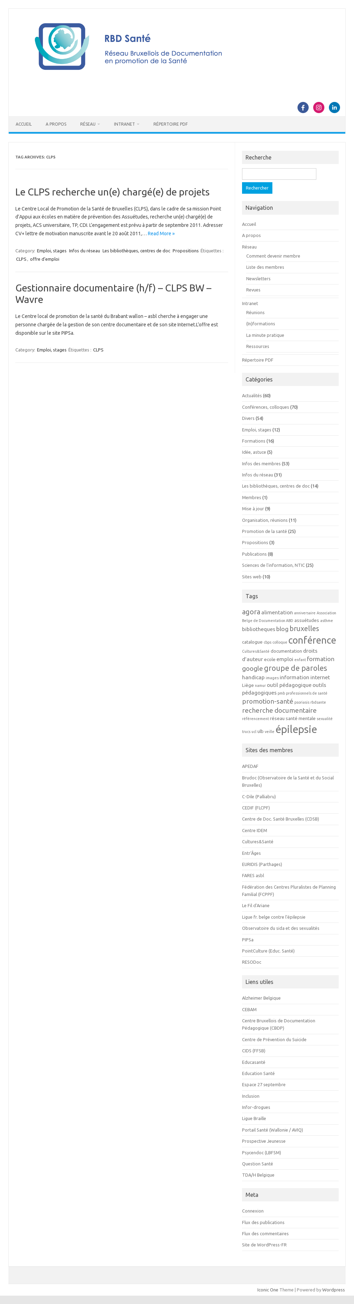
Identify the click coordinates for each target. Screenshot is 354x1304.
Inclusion (250, 1096)
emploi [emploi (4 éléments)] (285, 659)
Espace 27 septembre (264, 1084)
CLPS (21, 259)
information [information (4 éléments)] (294, 677)
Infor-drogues (256, 1107)
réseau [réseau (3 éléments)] (277, 718)
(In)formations (260, 323)
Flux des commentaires (265, 1233)
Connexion (253, 1210)
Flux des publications (263, 1222)
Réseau (88, 124)
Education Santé (258, 1073)
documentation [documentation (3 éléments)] (286, 651)
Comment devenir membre (273, 255)
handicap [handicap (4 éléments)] (253, 677)
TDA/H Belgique (258, 1174)
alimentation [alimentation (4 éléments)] (277, 612)
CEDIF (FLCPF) (256, 807)
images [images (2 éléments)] (272, 678)
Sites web (252, 576)
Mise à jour (253, 508)
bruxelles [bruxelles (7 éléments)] (304, 628)
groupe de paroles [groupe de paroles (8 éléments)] (295, 668)
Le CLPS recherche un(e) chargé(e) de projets (112, 191)
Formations (253, 440)
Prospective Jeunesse (264, 1141)
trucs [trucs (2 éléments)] (246, 731)
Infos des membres (261, 463)
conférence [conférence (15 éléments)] (312, 640)
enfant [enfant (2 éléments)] (300, 660)
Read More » (161, 233)
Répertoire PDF (170, 124)
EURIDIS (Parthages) (262, 864)
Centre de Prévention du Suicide (274, 1039)
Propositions (186, 250)
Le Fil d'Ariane (256, 905)
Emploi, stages (52, 250)
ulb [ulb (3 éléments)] (260, 731)
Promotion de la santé (264, 531)
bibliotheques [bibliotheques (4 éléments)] (258, 629)
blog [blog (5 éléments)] (282, 628)
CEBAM (249, 1009)
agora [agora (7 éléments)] (251, 612)
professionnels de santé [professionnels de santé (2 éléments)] (306, 693)
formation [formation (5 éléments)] (320, 658)
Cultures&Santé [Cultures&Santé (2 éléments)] (256, 651)
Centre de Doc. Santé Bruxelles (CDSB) (280, 818)
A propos (56, 124)
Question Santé (257, 1163)
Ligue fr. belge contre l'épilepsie (274, 916)
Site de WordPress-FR (264, 1244)
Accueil (24, 124)
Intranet (124, 124)
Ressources (257, 346)
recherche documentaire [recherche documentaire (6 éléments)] (279, 710)
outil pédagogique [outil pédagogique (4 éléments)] (289, 685)
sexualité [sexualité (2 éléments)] (325, 719)
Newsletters (258, 278)
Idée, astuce (254, 452)
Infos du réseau (84, 250)
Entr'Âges (251, 853)
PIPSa (248, 939)
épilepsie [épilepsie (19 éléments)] (296, 729)
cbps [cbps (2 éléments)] (267, 642)
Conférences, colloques (265, 407)
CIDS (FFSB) (253, 1050)
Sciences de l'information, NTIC (273, 565)
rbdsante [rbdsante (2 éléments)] (318, 702)
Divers (248, 418)
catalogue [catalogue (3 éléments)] (252, 642)
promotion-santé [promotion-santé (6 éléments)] (267, 701)
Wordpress (333, 1289)
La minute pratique (265, 335)
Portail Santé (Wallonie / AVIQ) (272, 1129)
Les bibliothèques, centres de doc (136, 250)
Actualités (252, 395)
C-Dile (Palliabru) (259, 796)
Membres (251, 497)
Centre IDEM (254, 830)
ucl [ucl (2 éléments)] (253, 731)
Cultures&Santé (257, 841)
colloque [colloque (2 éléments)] (279, 642)
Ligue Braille (254, 1118)
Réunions (255, 312)
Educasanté (253, 1062)
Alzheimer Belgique (261, 997)
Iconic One (267, 1289)
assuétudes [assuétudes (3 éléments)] (306, 620)
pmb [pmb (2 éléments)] (281, 693)
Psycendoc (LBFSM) (261, 1152)
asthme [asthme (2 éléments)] (326, 620)
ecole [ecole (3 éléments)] (270, 659)
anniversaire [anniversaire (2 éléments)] (305, 613)
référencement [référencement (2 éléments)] (255, 719)
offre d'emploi (44, 259)
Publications (254, 553)
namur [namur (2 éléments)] (260, 685)
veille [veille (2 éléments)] (269, 731)
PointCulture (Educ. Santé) (268, 950)
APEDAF (250, 766)
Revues (253, 289)
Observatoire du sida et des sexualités (280, 928)
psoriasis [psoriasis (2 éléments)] (301, 702)
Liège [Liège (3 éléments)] (248, 685)
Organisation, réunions (265, 520)
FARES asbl (253, 875)
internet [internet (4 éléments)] (320, 677)
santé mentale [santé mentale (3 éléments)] (301, 718)
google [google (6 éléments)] (252, 668)
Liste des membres (265, 267)
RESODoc (251, 962)
